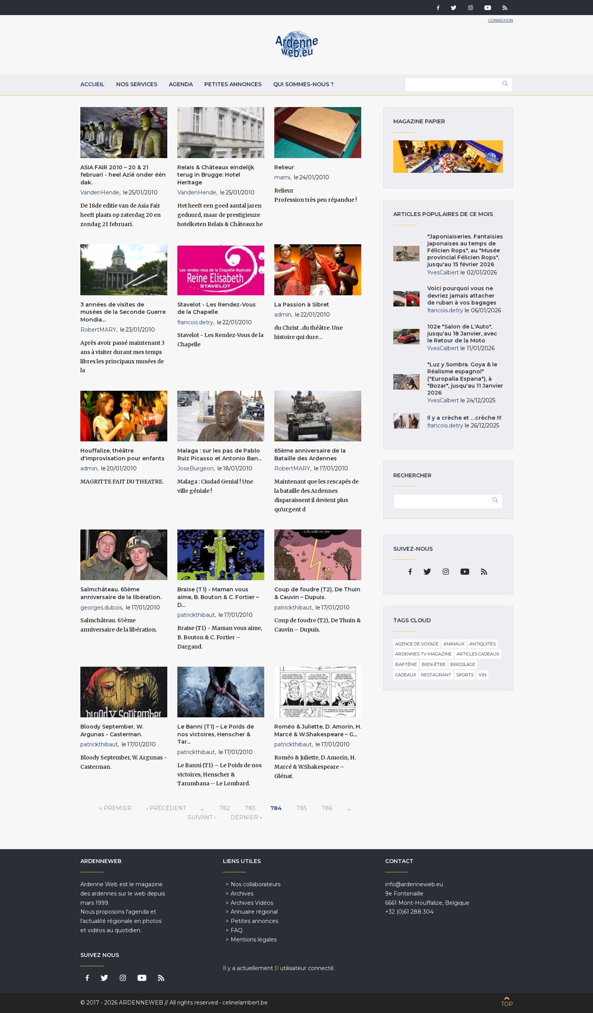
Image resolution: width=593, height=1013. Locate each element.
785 (302, 808)
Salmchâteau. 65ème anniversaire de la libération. (120, 593)
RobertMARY (98, 329)
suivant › (202, 817)
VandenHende (99, 192)
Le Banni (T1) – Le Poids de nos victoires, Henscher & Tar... (215, 734)
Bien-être (433, 664)
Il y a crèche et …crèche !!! (464, 417)
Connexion (500, 20)
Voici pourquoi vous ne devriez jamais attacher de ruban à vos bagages (461, 295)
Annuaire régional (254, 911)
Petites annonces (233, 84)
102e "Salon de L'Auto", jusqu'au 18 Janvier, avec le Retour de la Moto (462, 333)
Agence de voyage (416, 644)
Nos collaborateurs (255, 884)
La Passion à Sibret (301, 304)
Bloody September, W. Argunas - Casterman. (111, 730)
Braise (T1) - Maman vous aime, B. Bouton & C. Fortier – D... (218, 597)
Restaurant (436, 675)
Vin (482, 675)
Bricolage (462, 664)
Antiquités (482, 644)
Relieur (284, 167)
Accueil (92, 84)
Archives (242, 893)
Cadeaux (405, 675)
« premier (115, 808)
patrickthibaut (196, 614)
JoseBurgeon (195, 468)
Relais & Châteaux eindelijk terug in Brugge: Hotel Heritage (215, 175)
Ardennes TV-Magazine (423, 654)
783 (250, 808)
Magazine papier (448, 156)
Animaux (453, 644)
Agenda (181, 84)
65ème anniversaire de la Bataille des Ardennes (310, 454)
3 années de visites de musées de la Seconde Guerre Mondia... (123, 312)
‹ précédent (166, 808)
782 (224, 808)
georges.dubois (101, 607)
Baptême (406, 664)
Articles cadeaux (478, 654)
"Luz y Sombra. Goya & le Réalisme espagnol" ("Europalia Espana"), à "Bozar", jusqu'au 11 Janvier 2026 (465, 378)
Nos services (136, 84)
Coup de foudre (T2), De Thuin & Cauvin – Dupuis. (317, 593)
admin (282, 314)
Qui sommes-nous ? (303, 84)
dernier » (246, 817)
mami (282, 177)
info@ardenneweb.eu (414, 884)
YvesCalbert (443, 272)
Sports (465, 675)
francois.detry (195, 322)
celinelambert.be (245, 1002)
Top (507, 1004)
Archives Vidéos (252, 902)
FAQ (237, 930)
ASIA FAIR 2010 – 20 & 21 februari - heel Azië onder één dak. (123, 175)
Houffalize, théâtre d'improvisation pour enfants (122, 454)
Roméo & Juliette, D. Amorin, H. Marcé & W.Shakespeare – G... (317, 730)
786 (327, 808)
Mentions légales (254, 939)
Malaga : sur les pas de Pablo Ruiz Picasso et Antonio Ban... (219, 454)
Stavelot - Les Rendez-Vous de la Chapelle (216, 308)
